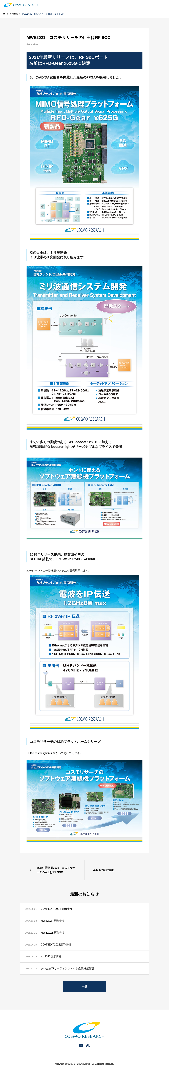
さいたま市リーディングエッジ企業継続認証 (67, 968)
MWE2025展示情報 (52, 932)
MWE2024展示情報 (52, 920)
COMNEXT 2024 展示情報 (56, 908)
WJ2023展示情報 (51, 956)
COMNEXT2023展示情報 (56, 944)
